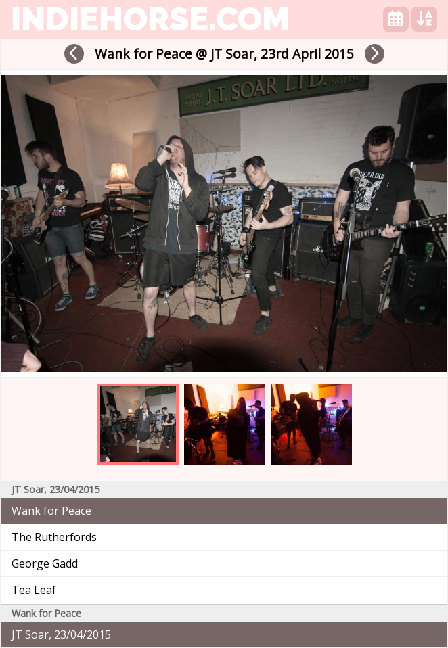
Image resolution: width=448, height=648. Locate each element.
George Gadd (45, 563)
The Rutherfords (54, 537)
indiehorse (150, 19)
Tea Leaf (34, 589)
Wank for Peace (51, 510)
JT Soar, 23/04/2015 (61, 634)
